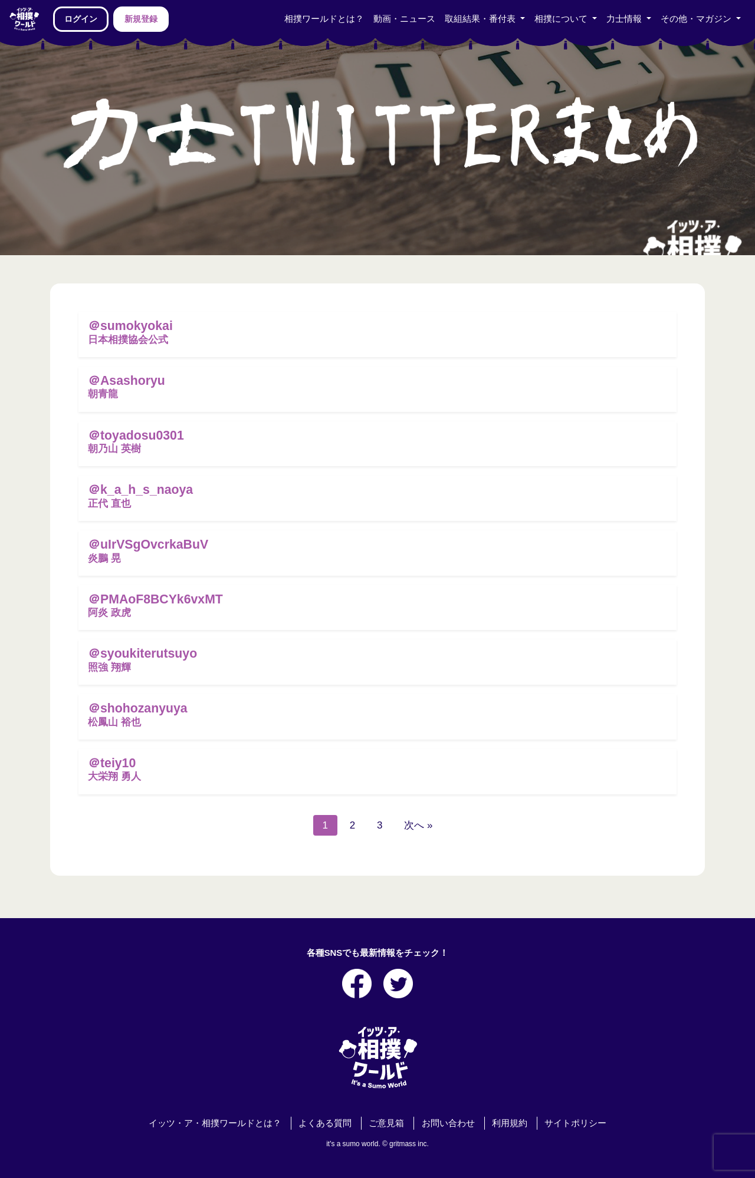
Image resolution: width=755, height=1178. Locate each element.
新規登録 (140, 19)
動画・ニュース (404, 19)
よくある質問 (325, 1123)
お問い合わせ (448, 1123)
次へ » (418, 825)
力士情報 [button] (625, 19)
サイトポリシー (575, 1123)
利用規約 (509, 1123)
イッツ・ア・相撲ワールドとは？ (215, 1123)
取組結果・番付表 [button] (481, 19)
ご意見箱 (386, 1123)
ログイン (80, 19)
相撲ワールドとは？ (324, 19)
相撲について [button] (562, 19)
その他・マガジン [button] (697, 19)
